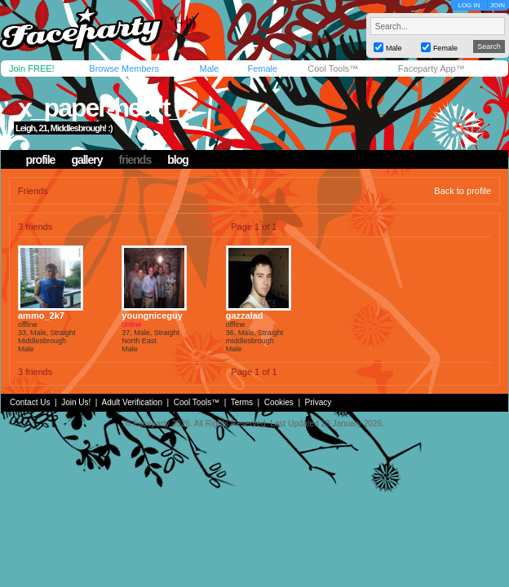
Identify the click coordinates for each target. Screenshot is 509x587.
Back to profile (462, 191)
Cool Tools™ (333, 68)
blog (177, 159)
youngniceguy (152, 315)
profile (40, 159)
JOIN (497, 5)
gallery (86, 159)
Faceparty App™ (431, 68)
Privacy (318, 402)
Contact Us (30, 402)
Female (262, 68)
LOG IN (469, 5)
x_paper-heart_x (106, 107)
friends (135, 159)
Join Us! (76, 402)
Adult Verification (131, 402)
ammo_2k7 (41, 315)
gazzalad (244, 315)
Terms (242, 402)
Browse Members (124, 68)
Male (209, 68)
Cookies (279, 402)
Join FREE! (32, 68)
